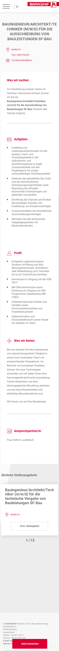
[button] (28, 540)
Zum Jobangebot (29, 526)
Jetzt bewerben (30, 643)
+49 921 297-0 (17, 635)
